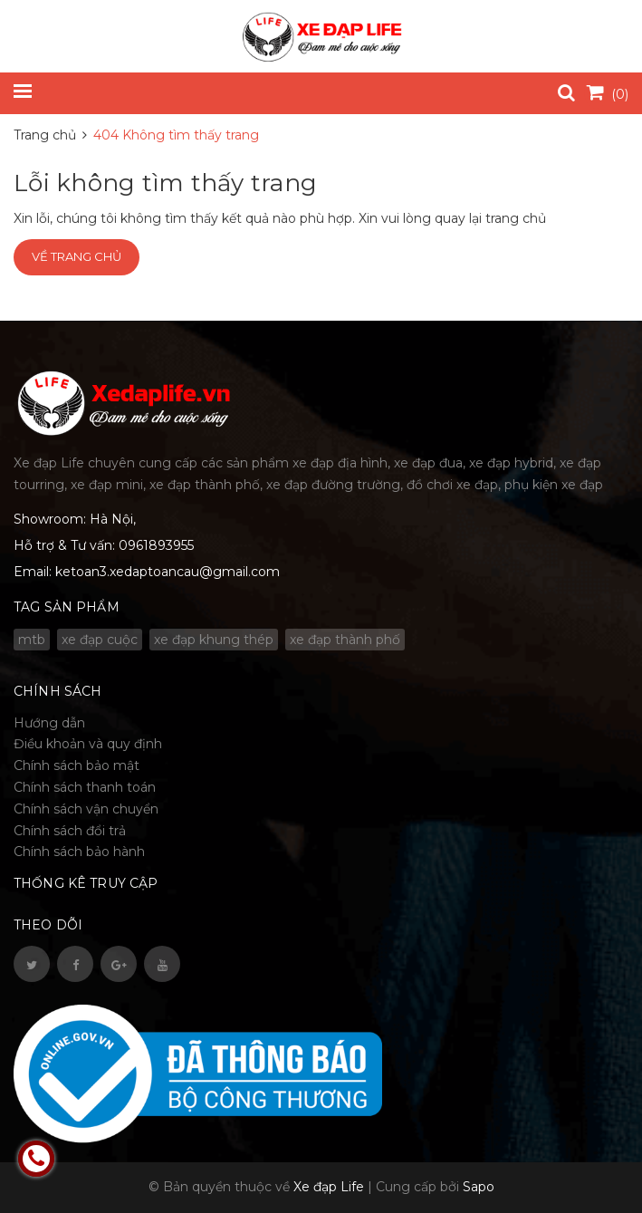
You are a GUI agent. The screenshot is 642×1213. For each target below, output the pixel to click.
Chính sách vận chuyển (86, 809)
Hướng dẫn (49, 723)
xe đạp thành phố (345, 639)
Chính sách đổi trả (70, 831)
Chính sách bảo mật (76, 765)
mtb (31, 639)
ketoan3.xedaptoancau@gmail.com (167, 571)
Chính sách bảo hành (79, 851)
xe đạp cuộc (100, 639)
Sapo (478, 1187)
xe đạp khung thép (213, 639)
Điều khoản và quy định (88, 744)
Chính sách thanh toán (85, 787)
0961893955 (156, 545)
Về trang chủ (76, 256)
